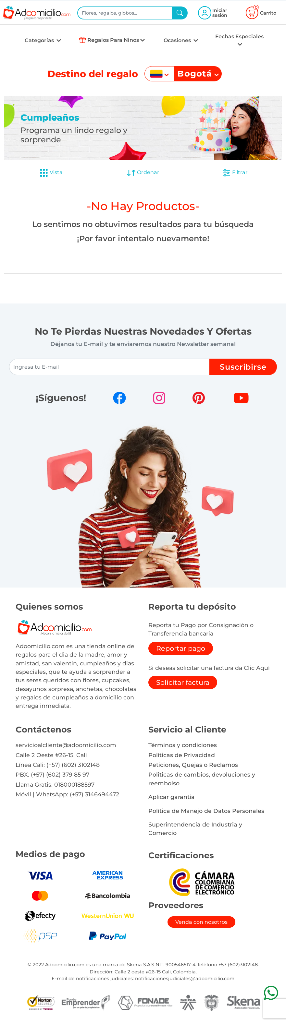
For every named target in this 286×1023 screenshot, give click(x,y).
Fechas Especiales (239, 36)
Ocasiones (178, 40)
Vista (51, 172)
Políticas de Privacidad (181, 755)
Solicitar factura (182, 682)
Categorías (40, 40)
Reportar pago (180, 648)
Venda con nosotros (201, 922)
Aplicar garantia (171, 796)
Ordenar (143, 172)
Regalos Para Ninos (113, 40)
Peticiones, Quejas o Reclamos (193, 764)
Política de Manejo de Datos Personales (206, 810)
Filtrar (235, 172)
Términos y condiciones (182, 745)
